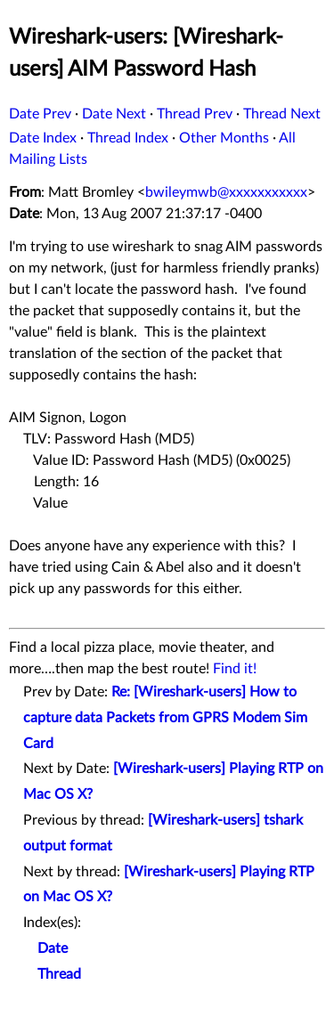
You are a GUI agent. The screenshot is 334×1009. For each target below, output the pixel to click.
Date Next (114, 114)
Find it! (235, 669)
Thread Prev (194, 114)
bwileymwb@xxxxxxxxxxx (226, 192)
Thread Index (127, 138)
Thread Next (282, 114)
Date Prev (40, 114)
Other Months (224, 138)
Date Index (43, 138)
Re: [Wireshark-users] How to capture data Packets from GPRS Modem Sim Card (165, 718)
